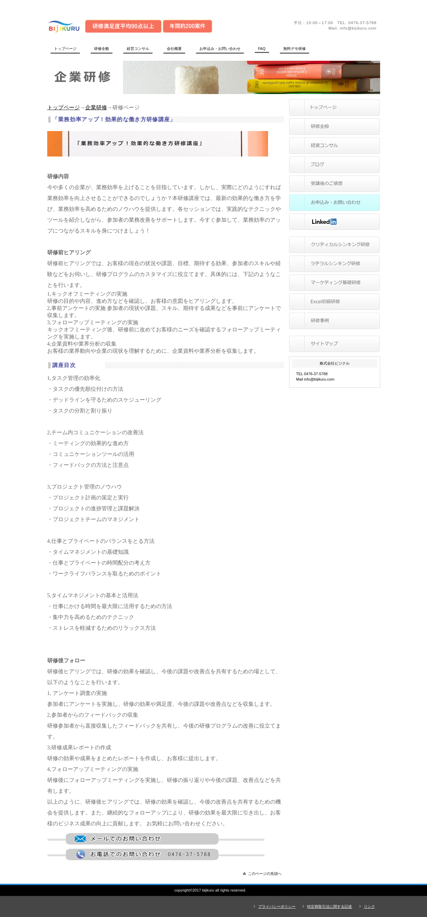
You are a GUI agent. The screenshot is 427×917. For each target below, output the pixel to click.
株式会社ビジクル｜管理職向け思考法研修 (140, 26)
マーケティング (334, 283)
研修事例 (334, 321)
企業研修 (96, 107)
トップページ (63, 107)
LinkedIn (334, 222)
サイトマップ (334, 344)
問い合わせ (334, 203)
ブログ (334, 165)
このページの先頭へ (265, 874)
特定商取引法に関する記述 (329, 906)
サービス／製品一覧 (334, 145)
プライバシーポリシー (277, 906)
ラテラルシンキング (334, 264)
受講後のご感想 (334, 184)
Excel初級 (334, 302)
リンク (369, 906)
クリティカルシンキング (334, 245)
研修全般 (334, 126)
